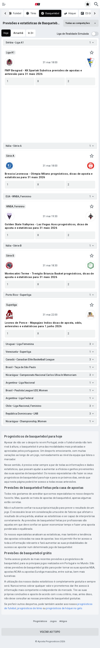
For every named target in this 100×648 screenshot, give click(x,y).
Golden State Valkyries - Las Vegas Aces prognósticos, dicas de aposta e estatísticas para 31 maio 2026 (46, 226)
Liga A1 (10, 52)
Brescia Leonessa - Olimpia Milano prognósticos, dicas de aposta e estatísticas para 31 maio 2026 (49, 175)
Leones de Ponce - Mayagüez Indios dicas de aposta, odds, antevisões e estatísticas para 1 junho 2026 (43, 324)
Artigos (63, 621)
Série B (10, 255)
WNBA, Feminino (15, 206)
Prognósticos (40, 621)
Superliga (11, 304)
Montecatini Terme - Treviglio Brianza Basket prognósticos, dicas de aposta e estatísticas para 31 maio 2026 (49, 275)
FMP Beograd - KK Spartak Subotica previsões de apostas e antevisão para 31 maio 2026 (43, 72)
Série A (10, 155)
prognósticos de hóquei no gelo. (64, 608)
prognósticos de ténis (30, 608)
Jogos (53, 621)
